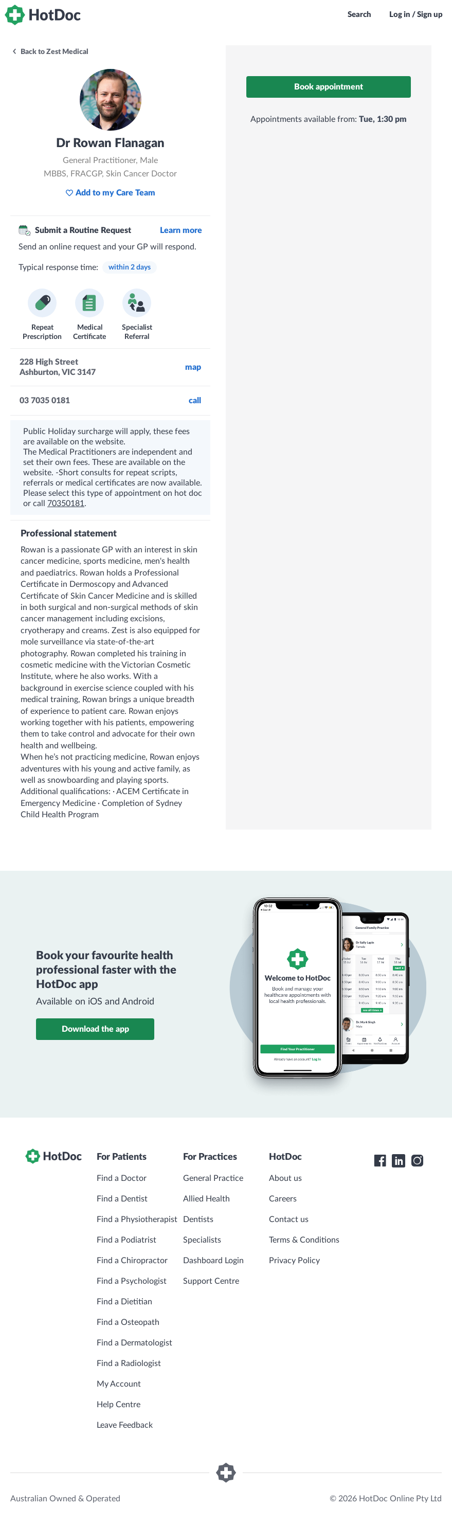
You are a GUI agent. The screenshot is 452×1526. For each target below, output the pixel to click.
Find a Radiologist (129, 1363)
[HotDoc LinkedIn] (398, 1161)
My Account (119, 1384)
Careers (283, 1199)
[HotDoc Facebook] (380, 1161)
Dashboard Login (213, 1260)
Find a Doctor (122, 1178)
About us (285, 1178)
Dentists (198, 1219)
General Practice (213, 1178)
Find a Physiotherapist (137, 1219)
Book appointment (328, 87)
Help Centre (118, 1405)
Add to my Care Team (110, 193)
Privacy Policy (294, 1260)
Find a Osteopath (128, 1322)
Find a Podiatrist (126, 1240)
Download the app (95, 1029)
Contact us (289, 1219)
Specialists (202, 1240)
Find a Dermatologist (134, 1343)
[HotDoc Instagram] (417, 1161)
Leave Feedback (125, 1425)
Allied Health (206, 1199)
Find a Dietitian (124, 1302)
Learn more (181, 230)
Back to (49, 52)
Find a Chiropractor (132, 1260)
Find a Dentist (122, 1199)
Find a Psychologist (132, 1281)
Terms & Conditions (304, 1240)
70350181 (65, 503)
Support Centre (211, 1281)
